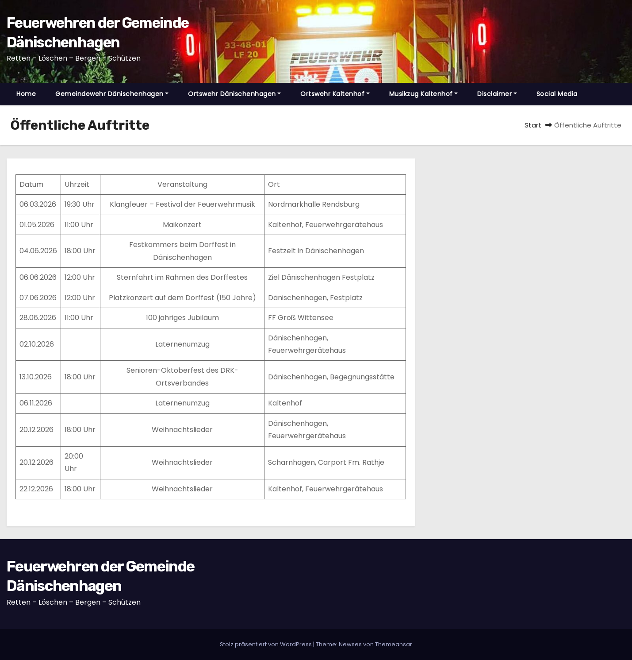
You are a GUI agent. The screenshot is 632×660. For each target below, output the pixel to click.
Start (533, 125)
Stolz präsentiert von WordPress (266, 644)
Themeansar (393, 644)
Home (26, 93)
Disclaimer (497, 93)
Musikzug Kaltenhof (423, 93)
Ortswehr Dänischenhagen (234, 93)
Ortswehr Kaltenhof (335, 93)
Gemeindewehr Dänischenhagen (112, 93)
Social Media (557, 93)
